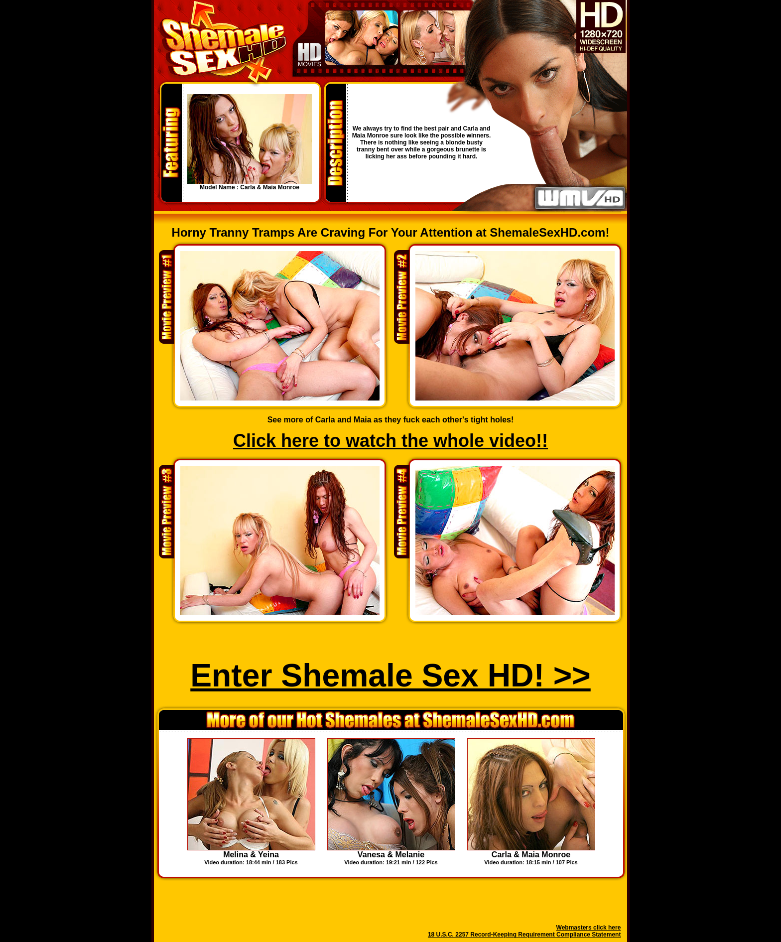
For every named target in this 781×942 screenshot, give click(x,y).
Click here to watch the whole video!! (390, 440)
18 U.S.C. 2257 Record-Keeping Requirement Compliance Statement (524, 934)
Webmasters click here (588, 927)
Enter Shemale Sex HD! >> (390, 675)
